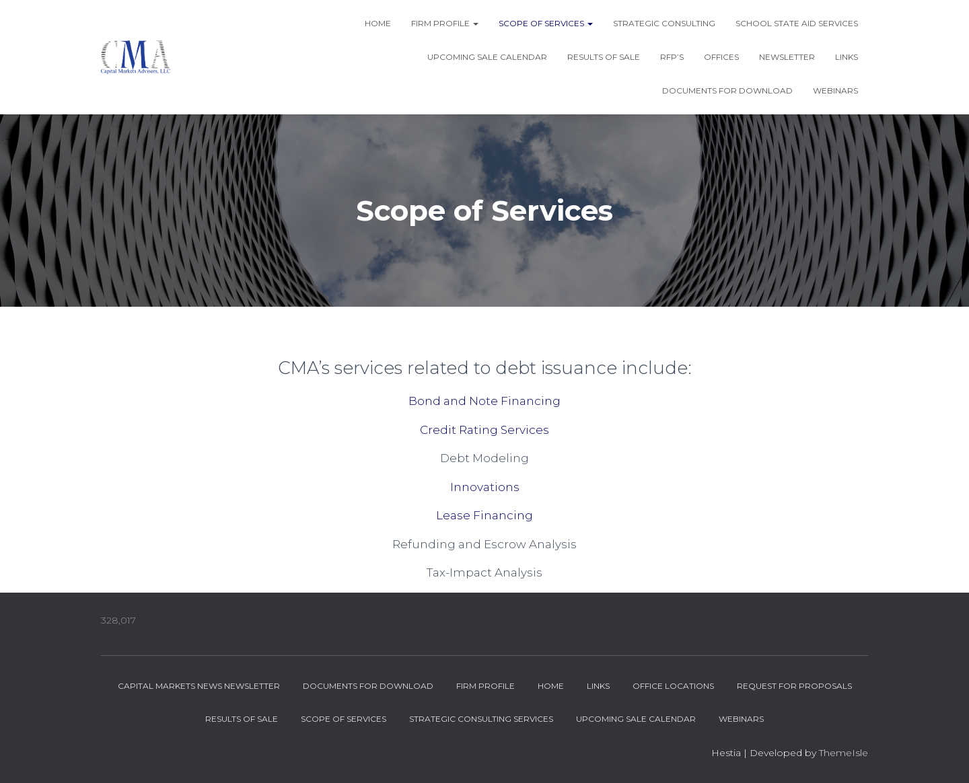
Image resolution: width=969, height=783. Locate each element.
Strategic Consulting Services (481, 719)
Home (378, 23)
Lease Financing (484, 515)
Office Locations (673, 686)
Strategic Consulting (664, 23)
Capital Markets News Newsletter (199, 686)
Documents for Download (727, 90)
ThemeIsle (843, 753)
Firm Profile (444, 23)
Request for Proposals (794, 686)
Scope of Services (546, 23)
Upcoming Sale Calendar (487, 57)
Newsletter (787, 57)
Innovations (484, 487)
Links (846, 57)
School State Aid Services (796, 23)
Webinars (835, 90)
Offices (721, 57)
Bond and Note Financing (484, 401)
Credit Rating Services (484, 430)
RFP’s (672, 57)
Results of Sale (603, 57)
